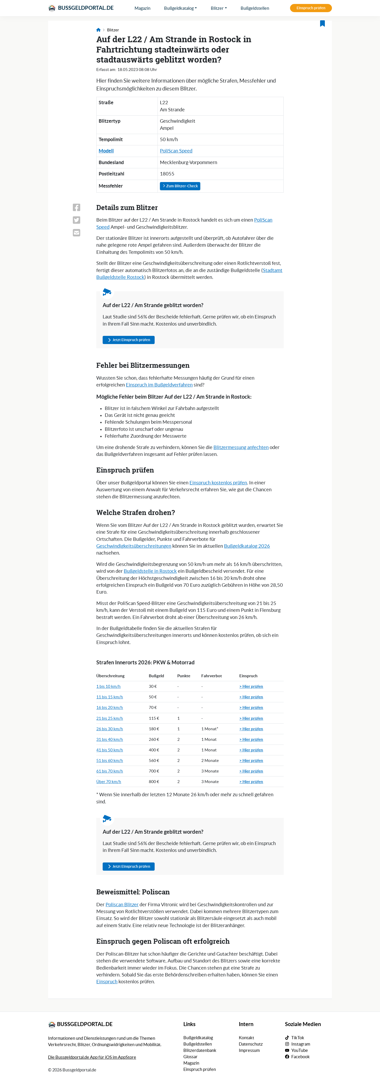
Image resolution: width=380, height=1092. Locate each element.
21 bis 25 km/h (109, 718)
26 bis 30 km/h (109, 729)
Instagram (300, 1044)
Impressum (249, 1050)
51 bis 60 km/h (109, 760)
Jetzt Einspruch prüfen (128, 340)
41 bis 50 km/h (109, 750)
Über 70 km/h (108, 781)
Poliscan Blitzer (122, 904)
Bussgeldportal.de (81, 8)
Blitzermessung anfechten (241, 447)
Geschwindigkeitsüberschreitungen (133, 546)
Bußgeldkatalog (179, 8)
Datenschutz (251, 1044)
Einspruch (106, 981)
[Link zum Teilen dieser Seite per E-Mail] (81, 232)
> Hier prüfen (251, 686)
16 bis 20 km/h (109, 707)
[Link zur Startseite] (98, 30)
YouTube (299, 1050)
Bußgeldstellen (255, 8)
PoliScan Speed (176, 151)
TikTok (297, 1037)
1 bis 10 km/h (108, 686)
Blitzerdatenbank (199, 1050)
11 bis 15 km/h (109, 697)
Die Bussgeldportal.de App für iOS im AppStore (92, 1057)
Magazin (142, 8)
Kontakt (246, 1037)
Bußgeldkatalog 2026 (247, 546)
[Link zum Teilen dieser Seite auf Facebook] (81, 207)
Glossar (190, 1056)
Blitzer (217, 8)
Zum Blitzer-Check (180, 186)
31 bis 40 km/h (109, 739)
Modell (106, 151)
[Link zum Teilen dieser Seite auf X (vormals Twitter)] (81, 220)
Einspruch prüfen (311, 8)
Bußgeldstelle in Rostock (150, 571)
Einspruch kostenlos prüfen (218, 482)
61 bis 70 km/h (109, 771)
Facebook (300, 1056)
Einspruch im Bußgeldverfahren (159, 385)
